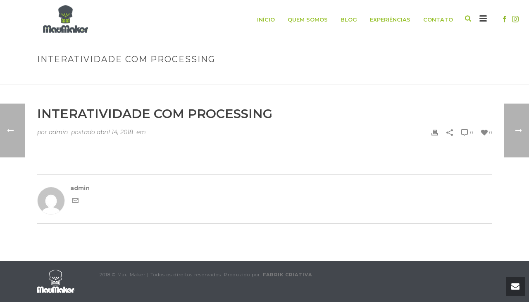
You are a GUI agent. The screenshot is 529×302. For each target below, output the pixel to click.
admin (58, 132)
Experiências (390, 19)
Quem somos (308, 19)
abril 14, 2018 (115, 132)
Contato (438, 19)
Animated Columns (358, 77)
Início (266, 19)
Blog (349, 19)
